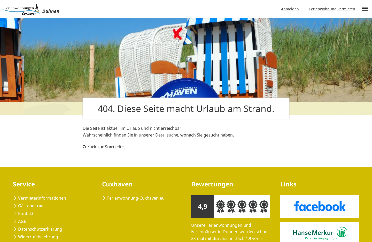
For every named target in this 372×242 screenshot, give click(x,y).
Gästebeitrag (31, 206)
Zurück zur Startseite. (104, 147)
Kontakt (26, 213)
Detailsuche (166, 135)
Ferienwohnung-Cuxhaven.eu (136, 198)
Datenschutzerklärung (40, 229)
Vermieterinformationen (42, 198)
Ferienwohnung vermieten (332, 8)
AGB (22, 221)
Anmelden (290, 8)
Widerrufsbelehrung (38, 237)
